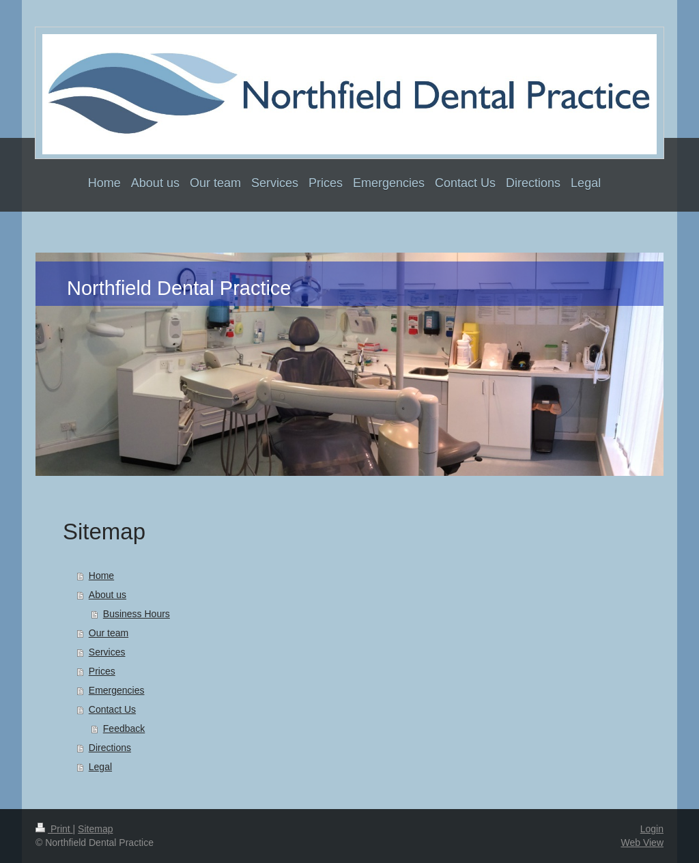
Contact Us (112, 709)
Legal (100, 766)
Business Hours (136, 613)
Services (107, 652)
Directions (110, 747)
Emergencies (117, 690)
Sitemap (95, 828)
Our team (108, 632)
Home (101, 575)
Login (652, 828)
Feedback (124, 728)
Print (54, 828)
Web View (642, 842)
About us (107, 594)
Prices (102, 671)
